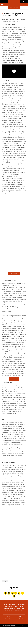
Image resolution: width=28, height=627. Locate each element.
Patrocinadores (19, 610)
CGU (20, 616)
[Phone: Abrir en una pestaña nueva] (14, 596)
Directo (5, 604)
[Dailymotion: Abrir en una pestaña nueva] (12, 593)
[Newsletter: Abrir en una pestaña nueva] (22, 593)
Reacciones (13, 379)
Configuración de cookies (10, 625)
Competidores (8, 606)
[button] (24, 1)
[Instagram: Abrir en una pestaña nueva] (15, 593)
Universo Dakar (19, 606)
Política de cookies (20, 618)
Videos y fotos (8, 610)
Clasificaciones (13, 273)
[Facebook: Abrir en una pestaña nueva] (5, 593)
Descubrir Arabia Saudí (9, 608)
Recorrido (12, 604)
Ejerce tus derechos (14, 621)
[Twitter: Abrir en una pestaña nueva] (8, 593)
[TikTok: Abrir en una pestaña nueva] (19, 593)
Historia (8, 616)
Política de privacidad (8, 618)
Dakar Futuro (20, 608)
